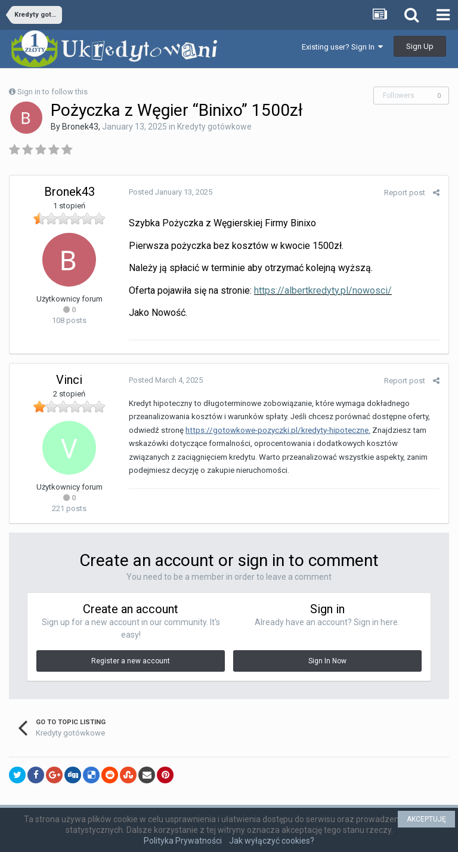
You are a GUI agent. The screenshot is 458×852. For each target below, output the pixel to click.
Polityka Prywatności (183, 840)
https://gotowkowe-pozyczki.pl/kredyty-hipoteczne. (277, 430)
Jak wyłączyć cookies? (271, 840)
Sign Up (420, 46)
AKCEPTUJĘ (426, 819)
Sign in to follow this (52, 91)
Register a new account (130, 661)
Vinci (69, 380)
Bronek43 (80, 126)
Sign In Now (327, 661)
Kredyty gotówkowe (214, 126)
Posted (170, 191)
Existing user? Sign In (342, 46)
